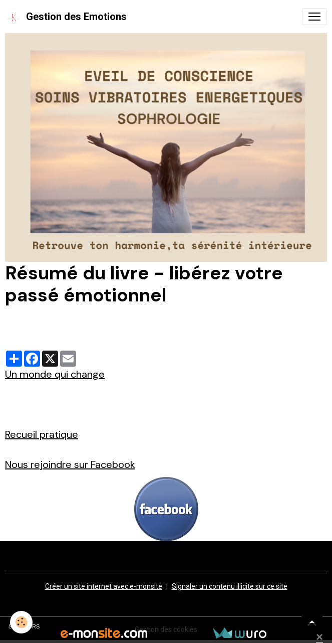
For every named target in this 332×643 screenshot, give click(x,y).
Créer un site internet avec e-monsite (103, 586)
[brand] (66, 16)
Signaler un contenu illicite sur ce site (229, 586)
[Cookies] (21, 622)
